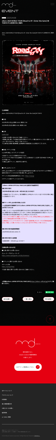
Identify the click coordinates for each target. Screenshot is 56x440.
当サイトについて (7, 391)
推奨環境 (4, 412)
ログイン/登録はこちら (25, 367)
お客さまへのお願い (7, 408)
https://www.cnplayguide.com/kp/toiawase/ (15, 255)
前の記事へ (7, 299)
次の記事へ (48, 299)
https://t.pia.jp (29, 176)
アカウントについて (7, 395)
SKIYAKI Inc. (37, 436)
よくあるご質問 (6, 417)
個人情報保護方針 (7, 404)
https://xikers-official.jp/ (39, 281)
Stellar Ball (5, 134)
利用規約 (4, 399)
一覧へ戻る (28, 299)
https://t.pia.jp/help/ (8, 266)
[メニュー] (52, 4)
